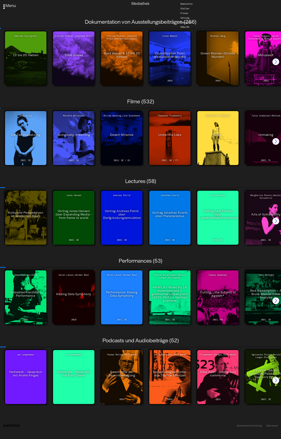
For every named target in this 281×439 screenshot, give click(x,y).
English (184, 27)
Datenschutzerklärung (249, 425)
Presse (184, 13)
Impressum (272, 425)
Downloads (186, 22)
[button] (275, 61)
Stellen (184, 8)
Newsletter (186, 3)
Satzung (184, 17)
